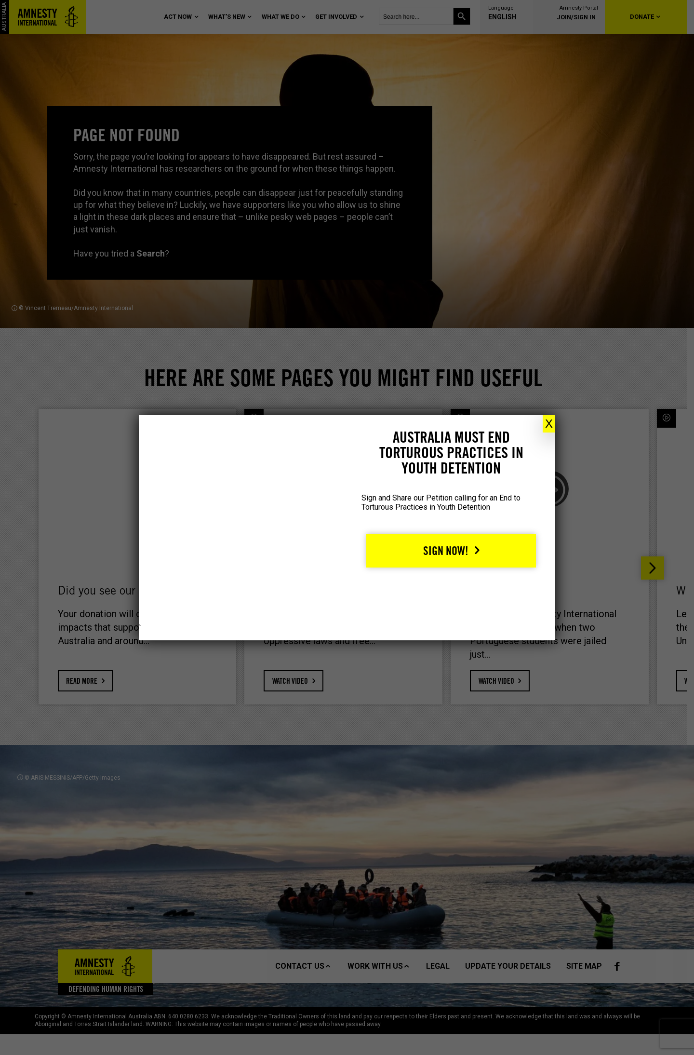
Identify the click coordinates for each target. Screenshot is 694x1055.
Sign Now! (445, 551)
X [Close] (549, 423)
